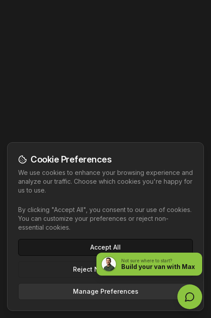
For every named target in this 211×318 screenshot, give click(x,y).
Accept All (105, 247)
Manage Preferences (105, 291)
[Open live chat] (189, 296)
